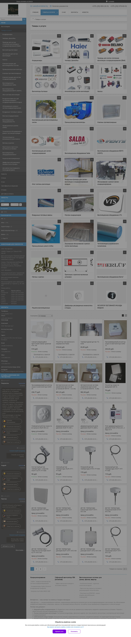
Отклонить (74, 631)
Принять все (59, 631)
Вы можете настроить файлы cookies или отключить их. (64, 627)
